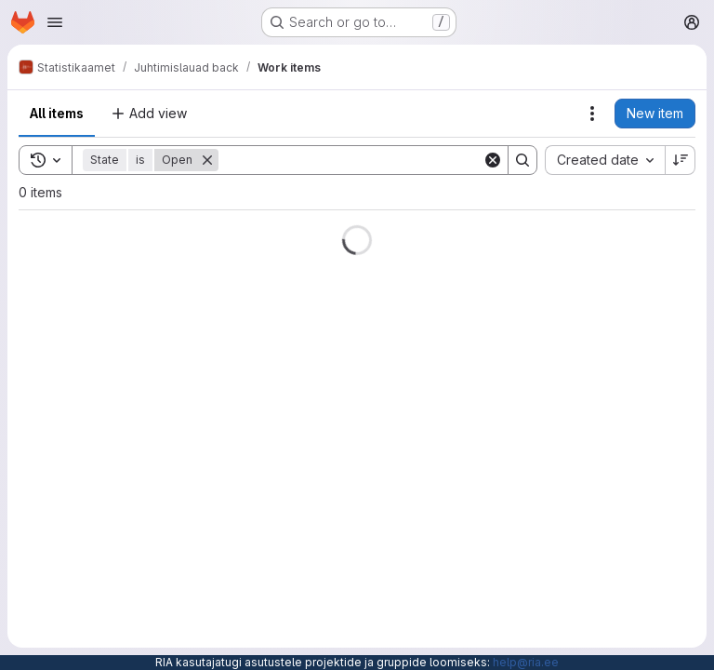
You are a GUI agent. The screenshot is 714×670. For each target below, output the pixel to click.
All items (57, 113)
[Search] (350, 160)
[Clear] (493, 160)
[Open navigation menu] (55, 22)
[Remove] (207, 160)
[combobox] (605, 160)
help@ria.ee (526, 662)
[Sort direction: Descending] (680, 160)
